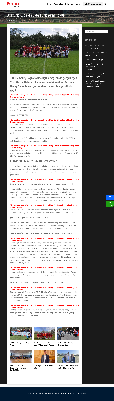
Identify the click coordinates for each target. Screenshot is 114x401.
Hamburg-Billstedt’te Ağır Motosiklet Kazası (65, 344)
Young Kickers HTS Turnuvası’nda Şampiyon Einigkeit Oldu (18, 368)
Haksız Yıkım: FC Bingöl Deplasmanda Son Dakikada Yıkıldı (94, 67)
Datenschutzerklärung (75, 393)
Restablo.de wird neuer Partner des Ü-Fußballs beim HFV (67, 367)
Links (78, 4)
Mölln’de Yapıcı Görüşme (94, 60)
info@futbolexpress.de (93, 4)
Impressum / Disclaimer (59, 393)
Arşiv (84, 393)
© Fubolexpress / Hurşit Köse (37, 393)
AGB (49, 393)
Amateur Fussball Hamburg (63, 4)
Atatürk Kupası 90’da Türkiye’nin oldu (35, 15)
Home (49, 4)
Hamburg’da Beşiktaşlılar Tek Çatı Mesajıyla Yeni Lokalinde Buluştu (95, 84)
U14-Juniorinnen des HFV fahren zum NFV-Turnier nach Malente (44, 344)
